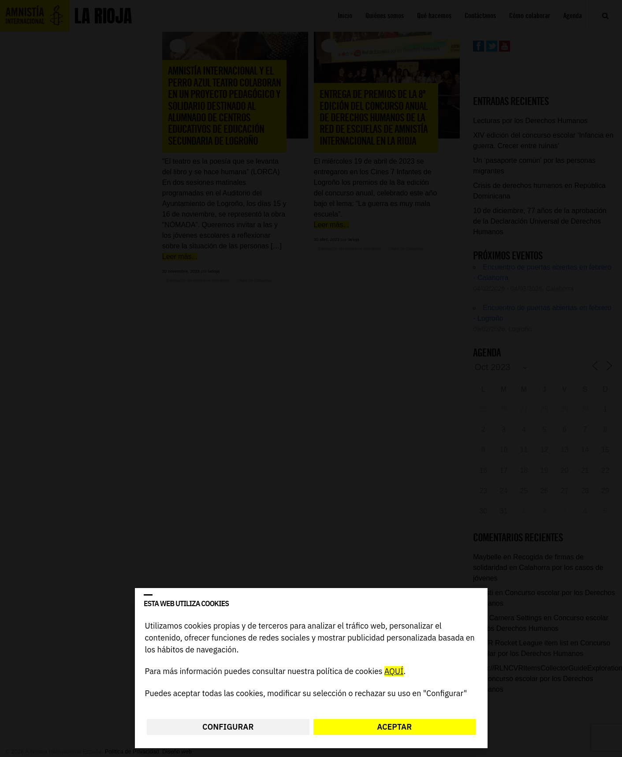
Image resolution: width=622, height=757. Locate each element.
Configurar (227, 727)
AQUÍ (393, 672)
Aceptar (394, 727)
